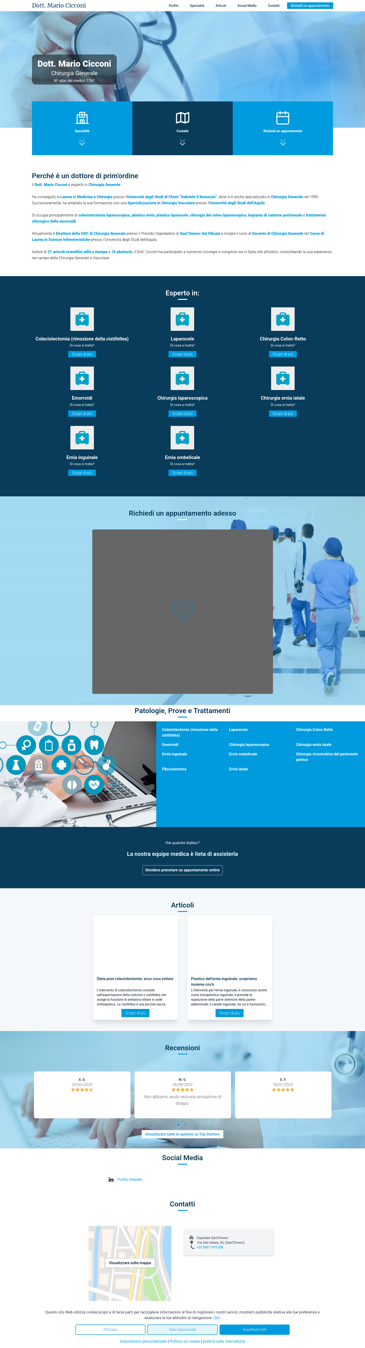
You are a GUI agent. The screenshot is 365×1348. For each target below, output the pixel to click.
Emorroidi (170, 744)
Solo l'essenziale (182, 1329)
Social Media (247, 6)
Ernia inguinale (174, 754)
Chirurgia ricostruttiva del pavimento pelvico (327, 757)
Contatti (274, 6)
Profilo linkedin (130, 1179)
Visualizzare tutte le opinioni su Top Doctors (182, 1134)
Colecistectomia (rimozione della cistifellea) (190, 732)
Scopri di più (82, 354)
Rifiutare (110, 1329)
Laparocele (238, 729)
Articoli (221, 6)
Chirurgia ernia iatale (313, 744)
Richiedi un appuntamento (310, 6)
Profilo (173, 6)
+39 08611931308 (210, 1247)
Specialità (197, 6)
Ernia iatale (238, 769)
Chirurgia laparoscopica (249, 744)
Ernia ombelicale (243, 754)
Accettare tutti (254, 1329)
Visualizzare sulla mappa (130, 1263)
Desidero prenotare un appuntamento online (182, 870)
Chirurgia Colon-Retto (314, 729)
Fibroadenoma (174, 769)
